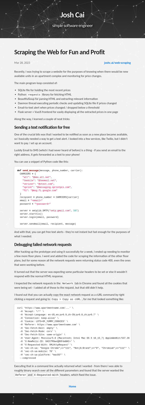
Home (72, 386)
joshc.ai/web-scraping (117, 62)
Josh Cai (72, 14)
